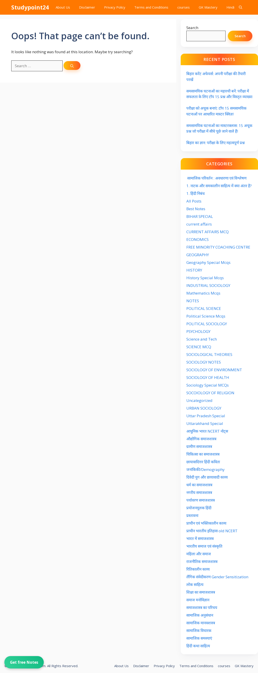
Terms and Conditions (151, 7)
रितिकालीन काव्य (198, 569)
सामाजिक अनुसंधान (199, 615)
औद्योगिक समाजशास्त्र (201, 438)
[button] (240, 7)
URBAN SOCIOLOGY (203, 408)
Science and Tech (201, 339)
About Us (63, 7)
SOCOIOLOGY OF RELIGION (210, 392)
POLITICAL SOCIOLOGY (206, 323)
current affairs (199, 224)
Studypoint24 (30, 7)
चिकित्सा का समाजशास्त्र (202, 454)
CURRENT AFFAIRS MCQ (207, 231)
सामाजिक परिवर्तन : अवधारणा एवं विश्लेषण (216, 178)
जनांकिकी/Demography (205, 469)
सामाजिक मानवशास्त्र (200, 622)
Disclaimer (87, 7)
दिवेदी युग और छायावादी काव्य (207, 477)
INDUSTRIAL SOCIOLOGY (208, 285)
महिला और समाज (198, 553)
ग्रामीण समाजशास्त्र (199, 446)
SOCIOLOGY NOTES (203, 362)
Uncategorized (199, 400)
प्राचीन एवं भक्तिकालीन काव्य (206, 523)
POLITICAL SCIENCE (203, 308)
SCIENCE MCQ (198, 346)
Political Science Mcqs (205, 316)
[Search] (72, 65)
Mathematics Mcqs (203, 293)
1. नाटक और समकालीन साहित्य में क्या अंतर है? (219, 185)
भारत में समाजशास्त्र (200, 538)
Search (192, 27)
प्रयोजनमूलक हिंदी (198, 507)
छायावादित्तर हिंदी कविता (203, 461)
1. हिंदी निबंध (195, 193)
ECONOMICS (197, 239)
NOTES (192, 300)
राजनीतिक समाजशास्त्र (201, 561)
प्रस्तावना (192, 515)
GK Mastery (208, 7)
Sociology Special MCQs (207, 385)
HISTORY (194, 270)
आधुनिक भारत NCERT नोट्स (207, 431)
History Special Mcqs (205, 277)
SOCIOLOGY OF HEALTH (207, 377)
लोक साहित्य (195, 584)
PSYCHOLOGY (198, 331)
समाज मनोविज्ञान (197, 599)
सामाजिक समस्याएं (199, 638)
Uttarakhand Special (204, 423)
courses (183, 7)
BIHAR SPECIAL (199, 216)
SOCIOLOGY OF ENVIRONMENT (214, 369)
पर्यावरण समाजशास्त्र (200, 500)
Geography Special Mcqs (208, 262)
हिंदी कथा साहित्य (198, 645)
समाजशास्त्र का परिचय (201, 607)
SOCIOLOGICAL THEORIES (209, 354)
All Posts (193, 201)
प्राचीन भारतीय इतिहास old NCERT (211, 530)
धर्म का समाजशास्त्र (199, 484)
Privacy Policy (114, 7)
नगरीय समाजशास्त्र (199, 492)
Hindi (230, 7)
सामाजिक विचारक (198, 630)
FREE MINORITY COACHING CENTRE (218, 247)
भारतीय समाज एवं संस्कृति (204, 546)
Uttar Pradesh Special (205, 415)
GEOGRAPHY (197, 254)
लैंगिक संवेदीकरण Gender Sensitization (217, 576)
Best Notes (195, 208)
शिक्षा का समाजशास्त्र (200, 592)
